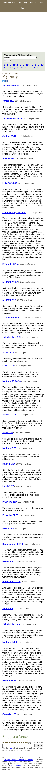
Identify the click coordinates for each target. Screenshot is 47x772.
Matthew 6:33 (9, 448)
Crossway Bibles (16, 765)
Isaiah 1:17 (8, 486)
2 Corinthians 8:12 (12, 337)
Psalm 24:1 (8, 528)
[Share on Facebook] (6, 81)
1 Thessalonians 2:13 (13, 317)
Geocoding (22, 3)
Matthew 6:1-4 (9, 642)
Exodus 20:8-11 (10, 680)
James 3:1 (7, 608)
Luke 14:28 (8, 365)
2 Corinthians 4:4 (11, 624)
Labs (41, 3)
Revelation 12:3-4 (11, 581)
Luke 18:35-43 (9, 183)
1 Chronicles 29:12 (12, 118)
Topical (33, 3)
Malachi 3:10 (9, 463)
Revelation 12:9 (10, 561)
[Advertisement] (23, 31)
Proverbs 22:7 (9, 501)
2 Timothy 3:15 (10, 264)
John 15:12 (8, 352)
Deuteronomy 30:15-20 (14, 212)
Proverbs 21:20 (10, 515)
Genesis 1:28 (9, 714)
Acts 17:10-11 (9, 158)
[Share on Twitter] (3, 81)
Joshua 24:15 (9, 136)
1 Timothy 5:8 (9, 299)
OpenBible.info (8, 3)
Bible (10, 748)
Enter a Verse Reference (23, 742)
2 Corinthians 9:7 (11, 85)
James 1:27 (8, 101)
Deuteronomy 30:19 (12, 544)
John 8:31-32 (9, 414)
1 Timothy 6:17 (10, 282)
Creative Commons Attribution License (18, 760)
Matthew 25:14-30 (11, 381)
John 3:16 (7, 432)
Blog (22, 8)
